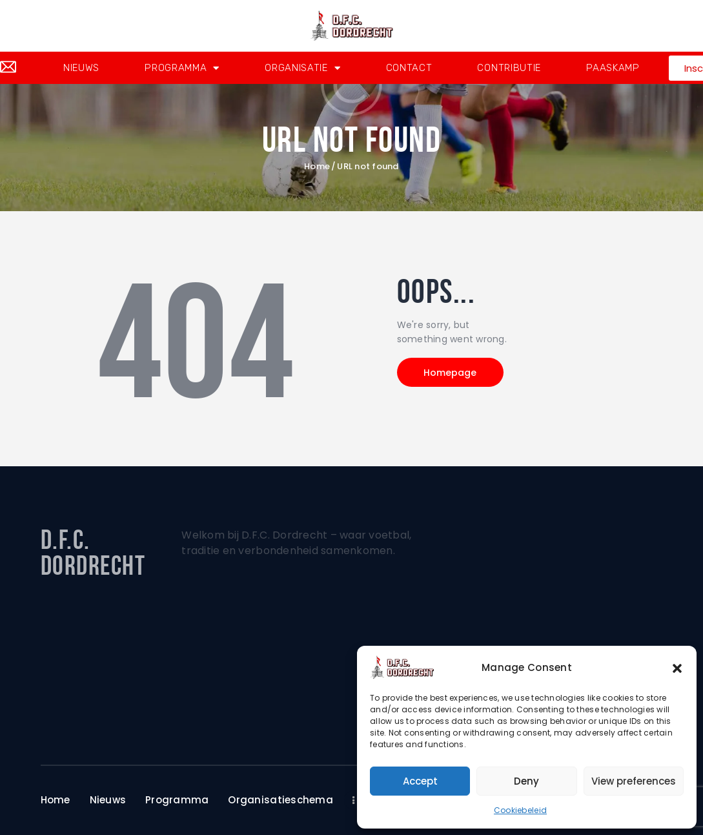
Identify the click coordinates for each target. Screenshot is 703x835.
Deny (526, 781)
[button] (677, 667)
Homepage (450, 372)
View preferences (633, 781)
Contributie (509, 68)
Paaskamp (613, 68)
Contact (409, 68)
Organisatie (302, 68)
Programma (182, 68)
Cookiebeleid (520, 810)
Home (317, 166)
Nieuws (81, 68)
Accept (420, 781)
